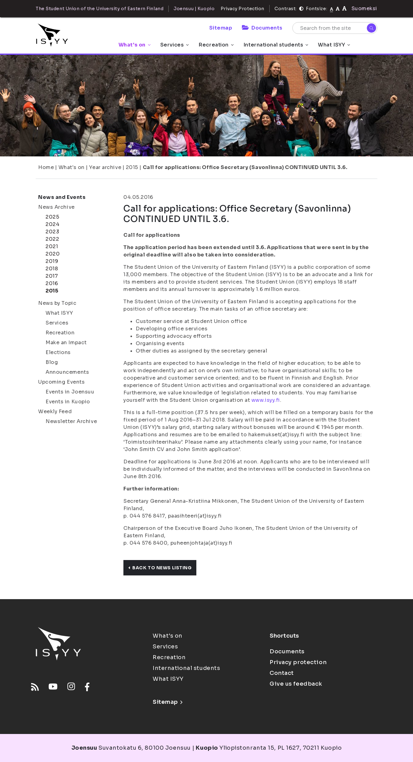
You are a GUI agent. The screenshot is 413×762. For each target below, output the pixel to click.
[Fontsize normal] (331, 8)
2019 (52, 261)
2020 (53, 254)
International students (275, 45)
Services (174, 45)
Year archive (105, 167)
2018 (52, 268)
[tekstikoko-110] (337, 8)
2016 (52, 283)
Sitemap (220, 28)
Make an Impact (66, 342)
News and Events (62, 197)
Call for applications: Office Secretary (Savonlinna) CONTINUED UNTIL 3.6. (245, 167)
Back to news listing (159, 567)
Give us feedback (296, 683)
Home (46, 167)
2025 (52, 217)
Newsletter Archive (71, 421)
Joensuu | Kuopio (194, 8)
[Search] (371, 28)
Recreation (216, 45)
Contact (282, 673)
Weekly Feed (55, 411)
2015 (132, 167)
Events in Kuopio (68, 401)
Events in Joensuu (70, 392)
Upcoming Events (61, 382)
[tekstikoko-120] (344, 8)
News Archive (56, 207)
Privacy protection (298, 662)
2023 (52, 231)
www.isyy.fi (265, 400)
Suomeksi (364, 8)
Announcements (67, 372)
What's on (134, 45)
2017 (52, 276)
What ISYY (334, 45)
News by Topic (57, 303)
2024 (52, 224)
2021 (52, 246)
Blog (52, 362)
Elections (58, 352)
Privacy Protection (242, 8)
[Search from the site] (334, 28)
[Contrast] (301, 8)
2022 (52, 239)
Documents (262, 28)
